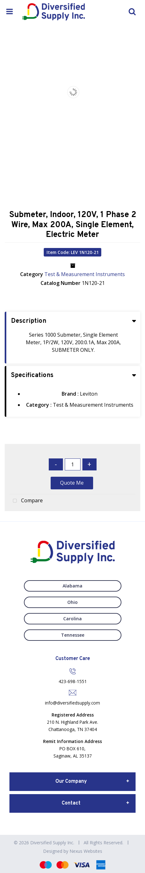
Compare (26, 501)
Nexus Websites (86, 851)
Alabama (72, 586)
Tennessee (72, 635)
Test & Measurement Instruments (84, 274)
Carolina (72, 619)
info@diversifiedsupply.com (72, 703)
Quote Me (72, 482)
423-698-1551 (73, 681)
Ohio (72, 602)
